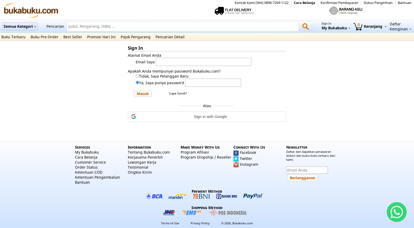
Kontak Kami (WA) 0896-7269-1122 (262, 3)
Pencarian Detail (170, 36)
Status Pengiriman (378, 3)
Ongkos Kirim (140, 172)
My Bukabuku (87, 152)
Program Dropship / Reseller (206, 157)
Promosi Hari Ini (101, 36)
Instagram (249, 164)
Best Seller (72, 36)
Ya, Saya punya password (161, 82)
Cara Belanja (304, 3)
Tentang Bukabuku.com (149, 152)
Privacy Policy (200, 223)
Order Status (86, 167)
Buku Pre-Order (44, 36)
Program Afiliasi (195, 152)
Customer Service (90, 162)
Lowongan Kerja (142, 162)
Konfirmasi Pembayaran (339, 3)
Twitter (246, 158)
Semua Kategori (20, 26)
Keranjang (370, 26)
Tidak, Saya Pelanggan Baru (164, 76)
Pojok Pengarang (135, 36)
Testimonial (138, 167)
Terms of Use (170, 223)
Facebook (248, 152)
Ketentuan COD (88, 172)
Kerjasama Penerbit (145, 157)
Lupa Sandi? (178, 93)
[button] (143, 93)
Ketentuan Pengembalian (97, 177)
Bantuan (404, 3)
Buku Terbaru (13, 36)
